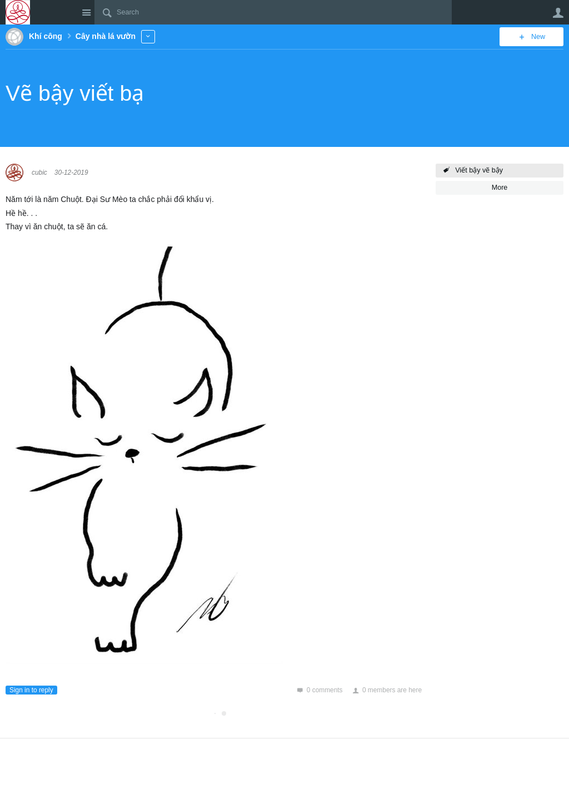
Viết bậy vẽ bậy (479, 170)
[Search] (273, 12)
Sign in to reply (31, 690)
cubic (39, 172)
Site (86, 12)
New (538, 37)
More (148, 36)
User (557, 12)
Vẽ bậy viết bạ (75, 93)
